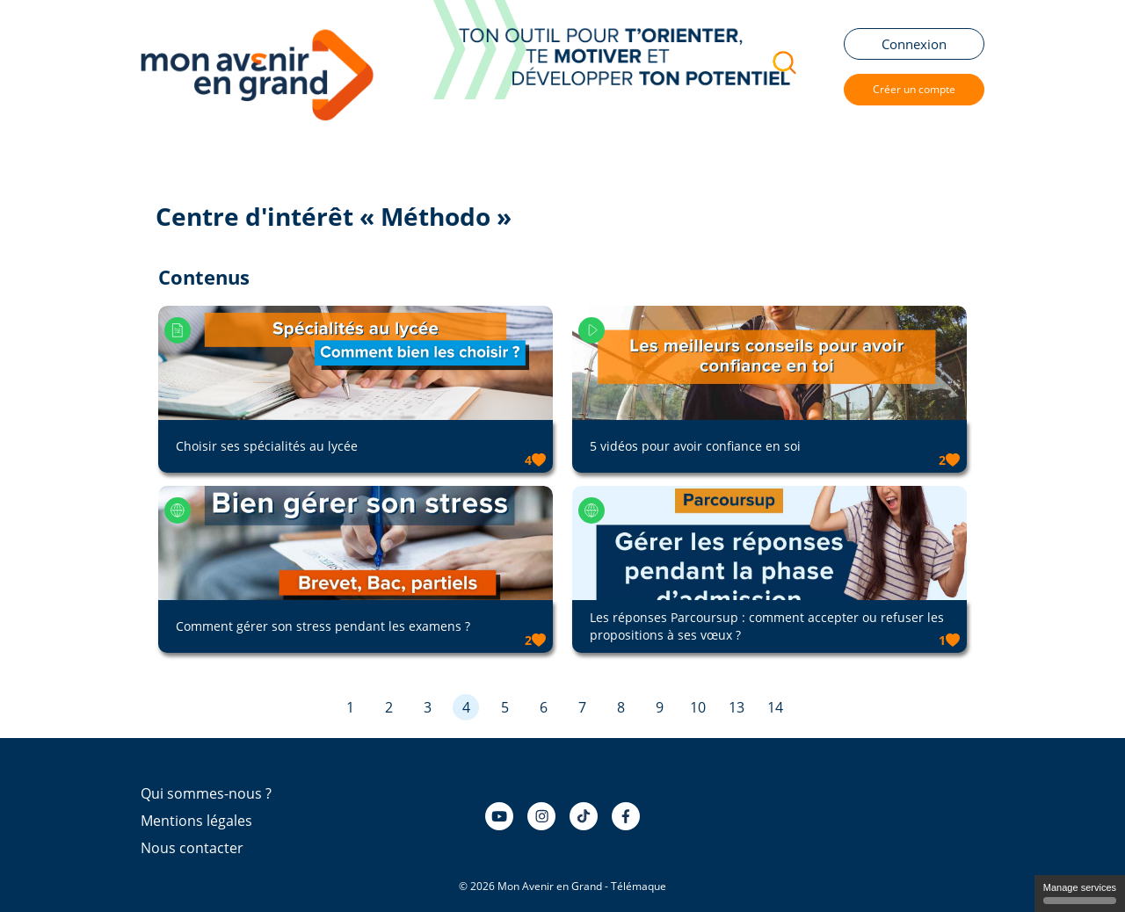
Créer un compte (914, 89)
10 (698, 707)
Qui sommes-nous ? (206, 793)
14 (775, 707)
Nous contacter (192, 848)
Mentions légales (196, 820)
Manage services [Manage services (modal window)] (1079, 893)
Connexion (914, 44)
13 (736, 707)
